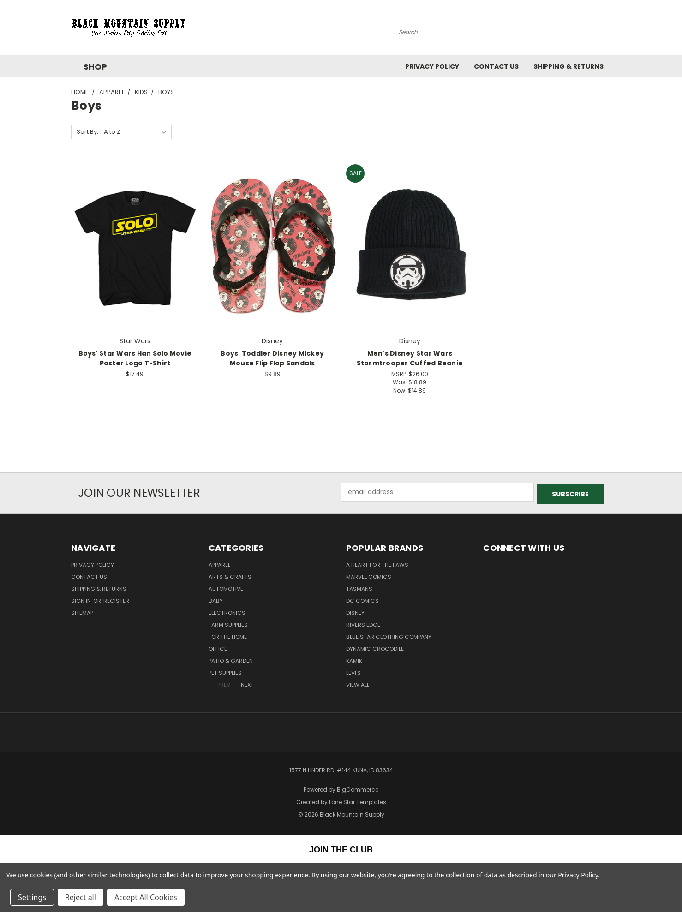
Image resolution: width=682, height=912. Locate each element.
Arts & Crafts (230, 575)
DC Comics (362, 599)
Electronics (227, 611)
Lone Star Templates (357, 800)
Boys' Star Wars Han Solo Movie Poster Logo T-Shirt (135, 358)
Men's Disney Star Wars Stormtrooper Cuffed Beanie (410, 358)
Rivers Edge (363, 623)
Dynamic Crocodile (375, 647)
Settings (32, 897)
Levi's (353, 671)
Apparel (219, 563)
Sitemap (82, 611)
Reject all (80, 897)
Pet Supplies (225, 671)
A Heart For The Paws (377, 563)
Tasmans (359, 587)
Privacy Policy (432, 66)
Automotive (226, 587)
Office (218, 647)
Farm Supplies (228, 623)
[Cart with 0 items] (608, 30)
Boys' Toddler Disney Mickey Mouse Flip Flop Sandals (272, 358)
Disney (355, 611)
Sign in (81, 599)
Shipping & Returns (568, 66)
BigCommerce (357, 788)
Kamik (354, 659)
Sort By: (87, 131)
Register (116, 599)
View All (357, 683)
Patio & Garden (231, 659)
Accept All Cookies (145, 897)
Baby (216, 599)
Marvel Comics (368, 575)
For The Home (228, 635)
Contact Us (496, 66)
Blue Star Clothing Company (388, 635)
